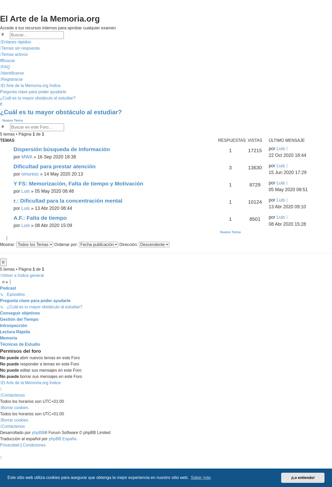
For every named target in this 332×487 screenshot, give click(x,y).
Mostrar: (26, 244)
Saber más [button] (201, 477)
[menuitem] (20, 48)
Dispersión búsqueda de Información (61, 149)
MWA (26, 156)
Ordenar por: (86, 244)
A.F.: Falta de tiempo (40, 218)
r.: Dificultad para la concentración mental (67, 201)
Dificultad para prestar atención (54, 166)
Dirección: (144, 244)
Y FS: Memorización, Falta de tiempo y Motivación (78, 183)
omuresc (30, 174)
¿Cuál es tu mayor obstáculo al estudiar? (61, 112)
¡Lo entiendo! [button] (303, 478)
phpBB (38, 432)
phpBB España (63, 439)
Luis (280, 148)
